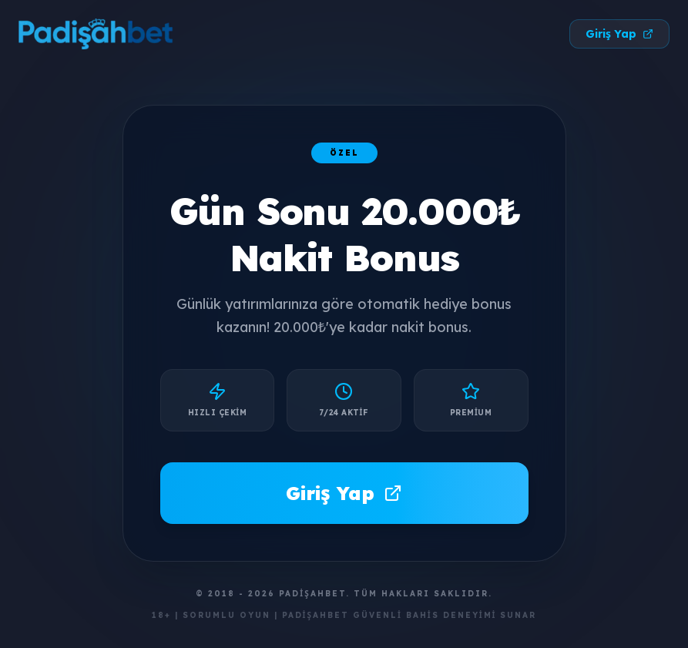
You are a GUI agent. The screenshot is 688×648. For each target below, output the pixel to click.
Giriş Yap (619, 34)
